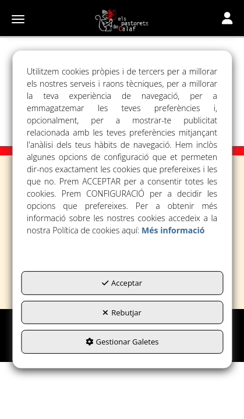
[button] (122, 20)
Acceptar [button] (122, 283)
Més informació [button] (173, 230)
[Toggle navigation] (227, 19)
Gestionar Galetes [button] (122, 341)
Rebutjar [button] (122, 312)
